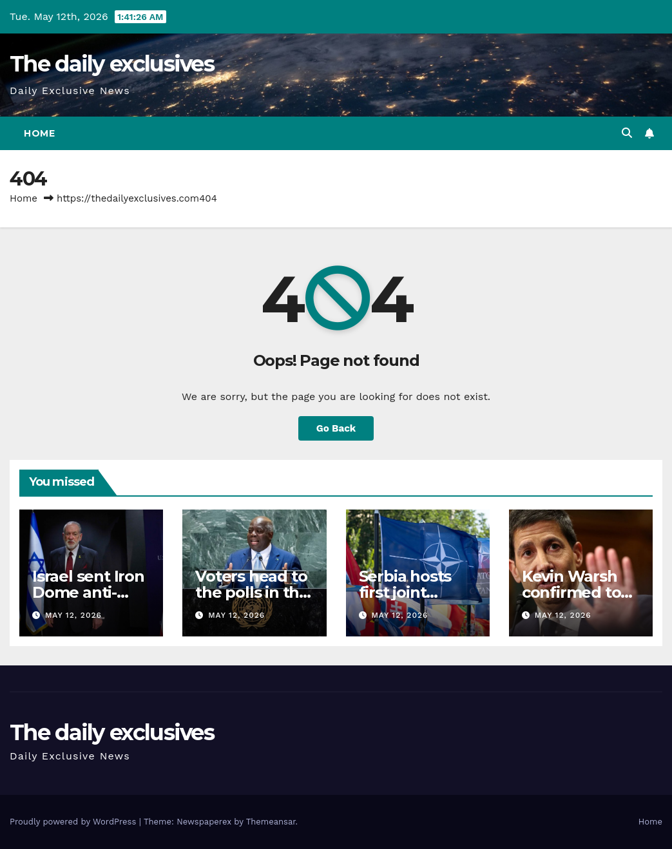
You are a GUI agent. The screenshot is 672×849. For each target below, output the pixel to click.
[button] (627, 133)
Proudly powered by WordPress (74, 821)
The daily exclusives (112, 63)
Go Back (336, 428)
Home (39, 133)
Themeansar (271, 821)
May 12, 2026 (73, 615)
